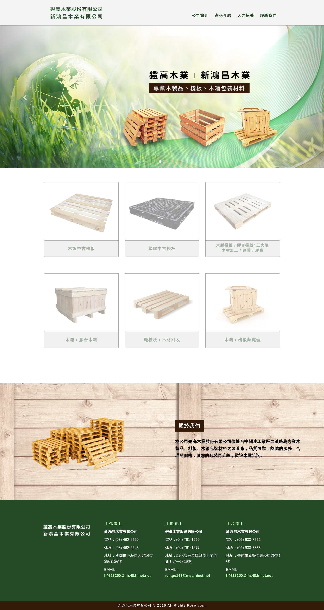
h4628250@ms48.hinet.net (127, 575)
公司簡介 (200, 15)
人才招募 (245, 15)
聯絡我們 (268, 15)
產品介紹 (223, 15)
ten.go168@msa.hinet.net (187, 575)
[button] (24, 96)
